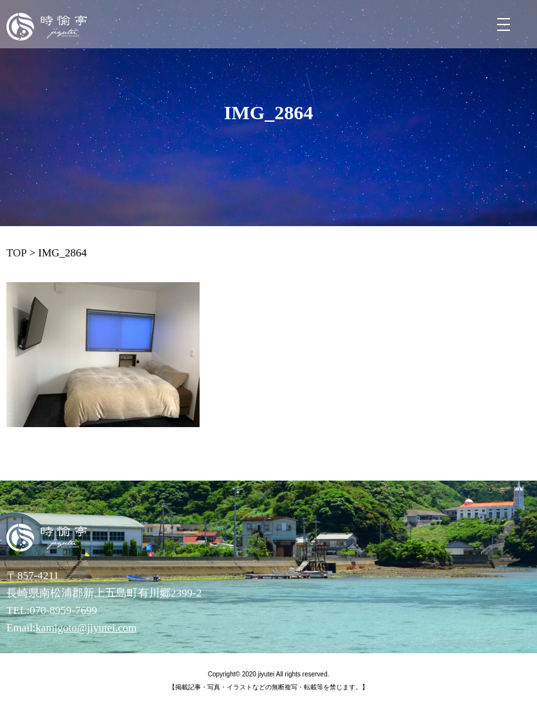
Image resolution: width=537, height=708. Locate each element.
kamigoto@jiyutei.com (86, 628)
